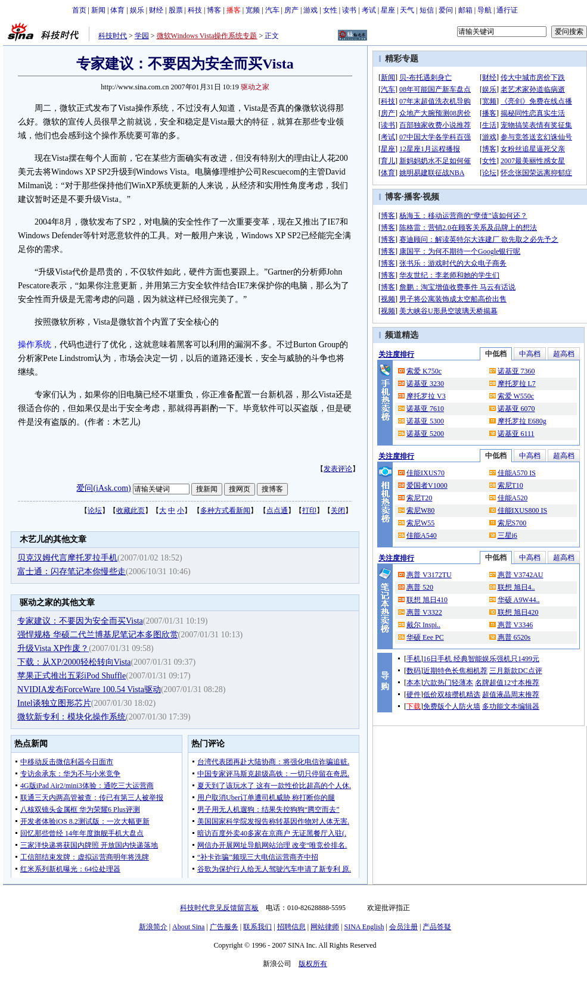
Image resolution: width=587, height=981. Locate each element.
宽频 (253, 10)
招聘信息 (291, 927)
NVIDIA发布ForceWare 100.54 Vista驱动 (89, 689)
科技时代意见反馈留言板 (219, 908)
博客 (214, 10)
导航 (484, 10)
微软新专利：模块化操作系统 (71, 716)
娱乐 (137, 10)
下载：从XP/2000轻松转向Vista (74, 662)
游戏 (310, 10)
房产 (291, 10)
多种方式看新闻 (225, 510)
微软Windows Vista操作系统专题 (207, 36)
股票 (176, 10)
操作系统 (34, 344)
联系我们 (257, 927)
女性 (330, 10)
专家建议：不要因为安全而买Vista (80, 620)
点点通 (277, 510)
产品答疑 (437, 927)
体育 (117, 10)
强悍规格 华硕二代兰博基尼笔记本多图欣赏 (97, 634)
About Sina (188, 927)
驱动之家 (255, 87)
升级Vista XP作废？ (53, 648)
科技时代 (112, 36)
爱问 (446, 10)
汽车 (272, 10)
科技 (195, 10)
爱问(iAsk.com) (103, 488)
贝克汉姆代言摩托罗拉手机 (67, 557)
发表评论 (338, 469)
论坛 (95, 510)
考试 (369, 10)
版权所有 (313, 964)
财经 (156, 10)
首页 (79, 10)
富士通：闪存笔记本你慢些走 (71, 571)
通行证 (507, 10)
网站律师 (324, 927)
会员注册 (403, 927)
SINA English (364, 927)
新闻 (98, 10)
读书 (349, 10)
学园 (142, 36)
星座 (388, 10)
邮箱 (465, 10)
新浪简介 (153, 927)
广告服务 (224, 927)
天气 (407, 10)
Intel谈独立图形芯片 (54, 703)
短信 (427, 10)
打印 (309, 510)
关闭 (338, 510)
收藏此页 (130, 510)
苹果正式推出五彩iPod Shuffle (71, 675)
